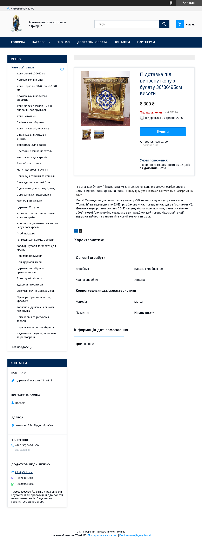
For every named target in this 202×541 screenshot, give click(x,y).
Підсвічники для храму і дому (36, 188)
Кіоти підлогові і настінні (32, 169)
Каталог (38, 42)
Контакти (122, 42)
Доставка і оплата (92, 42)
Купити (163, 131)
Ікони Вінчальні (26, 116)
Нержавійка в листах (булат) (35, 327)
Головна (18, 42)
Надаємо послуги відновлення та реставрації (36, 335)
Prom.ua (120, 531)
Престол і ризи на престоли (34, 151)
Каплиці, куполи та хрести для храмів (36, 247)
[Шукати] (164, 24)
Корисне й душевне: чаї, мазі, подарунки (35, 309)
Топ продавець (22, 347)
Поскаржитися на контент (102, 535)
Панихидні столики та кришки (36, 176)
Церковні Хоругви (28, 207)
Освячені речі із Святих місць (36, 290)
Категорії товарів (23, 67)
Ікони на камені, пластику (33, 128)
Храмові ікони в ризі (30, 79)
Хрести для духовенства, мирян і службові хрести (37, 225)
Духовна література (30, 284)
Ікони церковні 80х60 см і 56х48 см (37, 88)
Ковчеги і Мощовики (29, 200)
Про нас (63, 42)
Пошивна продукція (29, 255)
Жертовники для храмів (32, 157)
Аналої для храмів (29, 163)
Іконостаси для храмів (31, 144)
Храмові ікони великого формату (32, 97)
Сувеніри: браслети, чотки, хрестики (34, 299)
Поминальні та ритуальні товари (33, 318)
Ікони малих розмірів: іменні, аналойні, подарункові (35, 107)
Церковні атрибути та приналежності (31, 270)
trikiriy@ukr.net (24, 472)
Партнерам (146, 42)
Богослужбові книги (29, 278)
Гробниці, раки (26, 233)
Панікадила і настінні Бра (33, 182)
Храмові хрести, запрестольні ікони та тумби (36, 215)
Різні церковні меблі (29, 262)
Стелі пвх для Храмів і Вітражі (31, 136)
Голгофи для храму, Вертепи (35, 239)
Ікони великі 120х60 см (31, 73)
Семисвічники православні (34, 194)
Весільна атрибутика (30, 122)
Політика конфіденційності (135, 535)
